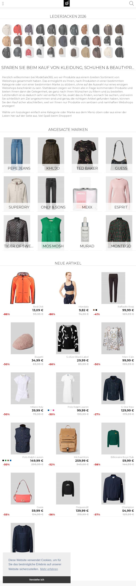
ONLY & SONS (53, 207)
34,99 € (37, 360)
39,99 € (37, 410)
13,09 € (37, 310)
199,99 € (128, 364)
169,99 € (128, 314)
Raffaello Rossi (126, 306)
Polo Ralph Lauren (78, 406)
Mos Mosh (53, 246)
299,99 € (37, 464)
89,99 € (83, 364)
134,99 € (37, 514)
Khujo (53, 168)
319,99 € (83, 514)
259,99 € (82, 460)
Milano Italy (37, 406)
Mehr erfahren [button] (49, 569)
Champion (128, 507)
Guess (40, 507)
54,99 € (128, 510)
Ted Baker (87, 168)
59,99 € (128, 460)
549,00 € (83, 464)
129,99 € (127, 410)
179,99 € (128, 414)
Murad (87, 246)
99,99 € (128, 310)
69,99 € (38, 364)
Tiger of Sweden (20, 246)
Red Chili (38, 306)
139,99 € (82, 510)
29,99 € (83, 360)
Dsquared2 (82, 507)
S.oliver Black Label (77, 356)
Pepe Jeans (19, 168)
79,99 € (38, 414)
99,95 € (38, 314)
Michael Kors (81, 457)
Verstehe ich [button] (36, 579)
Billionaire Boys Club (122, 457)
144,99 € (128, 464)
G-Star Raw (127, 406)
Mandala (84, 306)
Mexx (87, 207)
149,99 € (36, 460)
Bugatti (39, 356)
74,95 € (84, 314)
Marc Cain (128, 356)
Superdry (19, 207)
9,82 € (84, 310)
